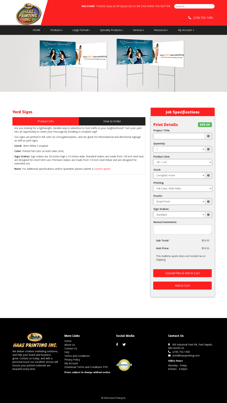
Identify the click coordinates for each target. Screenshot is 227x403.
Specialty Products (111, 30)
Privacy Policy (72, 359)
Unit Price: (162, 248)
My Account (71, 363)
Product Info (46, 121)
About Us (69, 344)
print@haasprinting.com (184, 355)
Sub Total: (162, 240)
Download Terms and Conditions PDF (86, 367)
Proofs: (158, 196)
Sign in (110, 6)
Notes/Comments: (165, 222)
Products (56, 30)
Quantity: (159, 143)
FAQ (66, 352)
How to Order (112, 121)
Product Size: (161, 156)
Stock (157, 169)
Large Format (81, 30)
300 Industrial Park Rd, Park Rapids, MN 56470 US (190, 346)
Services (138, 30)
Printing (158, 182)
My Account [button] (186, 30)
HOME (36, 30)
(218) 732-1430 (200, 18)
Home (67, 341)
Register (126, 6)
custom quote (102, 168)
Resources (161, 30)
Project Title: (161, 130)
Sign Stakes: (161, 209)
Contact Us (70, 348)
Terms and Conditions (77, 356)
